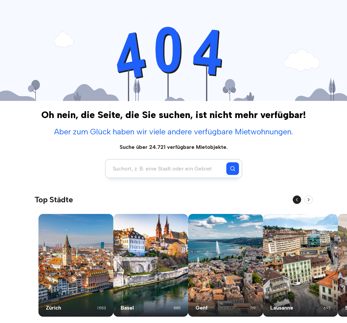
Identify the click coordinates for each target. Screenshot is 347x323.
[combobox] (167, 168)
